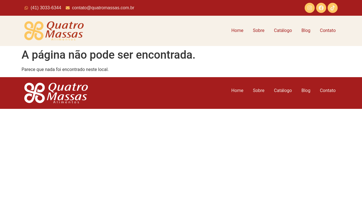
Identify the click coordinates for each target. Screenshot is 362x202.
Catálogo (283, 30)
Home (237, 30)
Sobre (258, 30)
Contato (328, 30)
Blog (306, 30)
